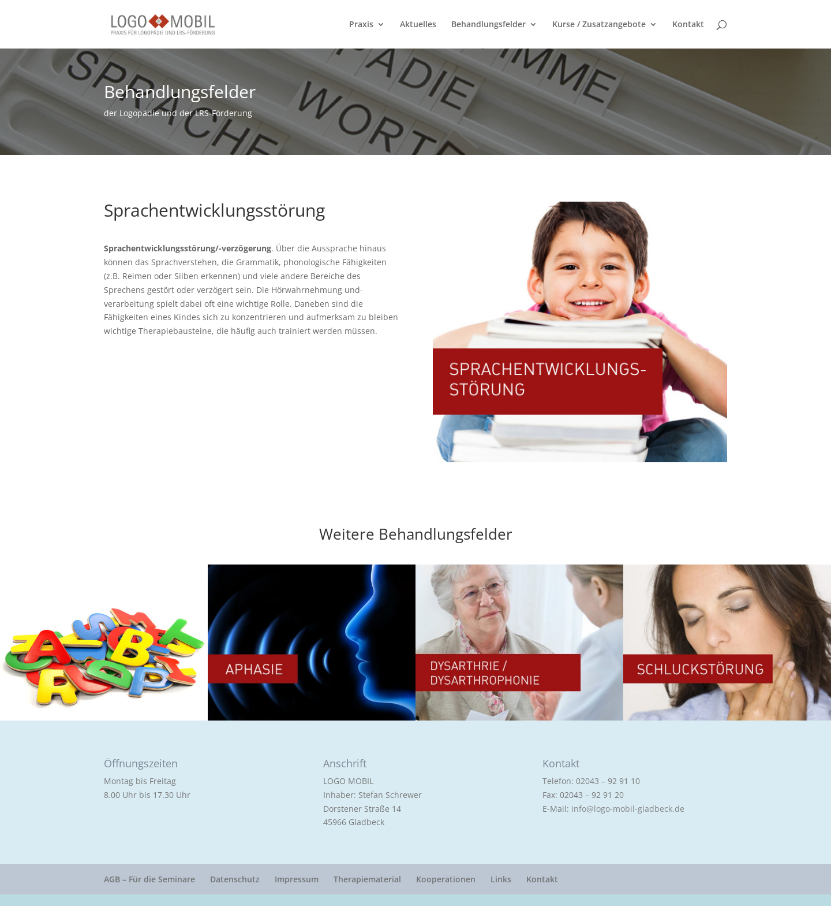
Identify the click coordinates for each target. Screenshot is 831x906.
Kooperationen (446, 879)
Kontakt (688, 24)
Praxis (361, 24)
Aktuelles (418, 24)
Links (501, 879)
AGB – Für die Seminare (149, 879)
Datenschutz (235, 879)
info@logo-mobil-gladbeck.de (627, 808)
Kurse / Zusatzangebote (599, 24)
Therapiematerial (367, 879)
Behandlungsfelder (488, 24)
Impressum (297, 879)
